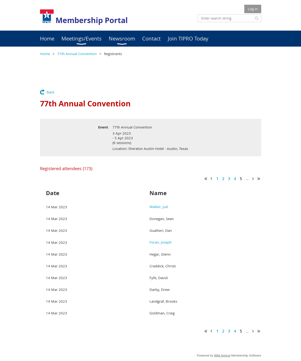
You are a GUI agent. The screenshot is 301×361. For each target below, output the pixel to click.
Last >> (259, 178)
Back (50, 92)
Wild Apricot (222, 355)
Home (45, 53)
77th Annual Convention (77, 53)
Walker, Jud (158, 206)
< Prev (211, 178)
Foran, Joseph (160, 242)
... (247, 178)
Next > (253, 178)
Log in (253, 8)
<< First (206, 178)
